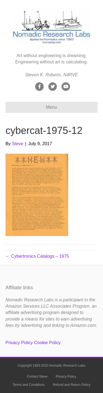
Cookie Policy (47, 342)
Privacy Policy (19, 342)
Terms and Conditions (28, 385)
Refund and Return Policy (71, 385)
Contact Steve (37, 376)
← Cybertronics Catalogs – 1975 (37, 256)
